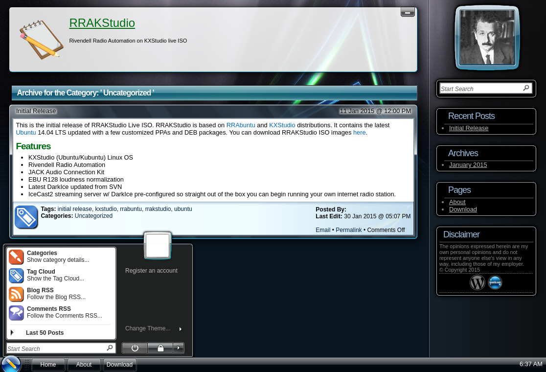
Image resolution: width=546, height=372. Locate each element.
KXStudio (282, 125)
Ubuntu (26, 132)
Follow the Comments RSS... (55, 312)
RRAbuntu (241, 125)
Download (463, 209)
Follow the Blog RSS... (47, 294)
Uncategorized (94, 215)
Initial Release (36, 111)
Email (323, 230)
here (359, 132)
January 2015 (468, 164)
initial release (75, 209)
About (457, 202)
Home (48, 364)
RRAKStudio (102, 22)
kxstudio (106, 209)
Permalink (349, 230)
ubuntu (183, 209)
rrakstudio (158, 209)
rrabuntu (131, 209)
